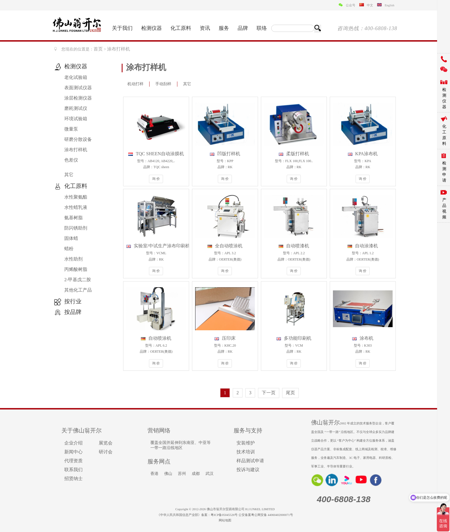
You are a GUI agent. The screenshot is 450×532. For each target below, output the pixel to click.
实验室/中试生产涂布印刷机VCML (164, 245)
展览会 (106, 442)
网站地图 (225, 520)
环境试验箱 (75, 118)
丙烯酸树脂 (75, 269)
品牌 (243, 28)
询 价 (156, 179)
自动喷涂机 (156, 338)
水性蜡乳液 (75, 207)
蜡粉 (68, 248)
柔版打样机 (294, 153)
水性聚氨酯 (75, 197)
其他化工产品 (78, 290)
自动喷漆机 (294, 245)
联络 (262, 28)
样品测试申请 (250, 460)
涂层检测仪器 (78, 98)
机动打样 (135, 84)
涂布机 (362, 338)
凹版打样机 (225, 153)
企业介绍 (73, 442)
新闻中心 (73, 451)
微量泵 (71, 129)
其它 (68, 174)
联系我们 (73, 469)
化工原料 (180, 28)
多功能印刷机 (293, 338)
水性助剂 (73, 259)
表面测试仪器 (78, 87)
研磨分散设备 (78, 139)
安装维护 (245, 442)
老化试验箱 (75, 77)
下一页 (269, 392)
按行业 (73, 301)
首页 (98, 48)
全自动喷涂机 (225, 245)
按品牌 (73, 312)
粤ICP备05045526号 (224, 515)
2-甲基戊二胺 (77, 279)
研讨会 (106, 451)
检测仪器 (151, 28)
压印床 (225, 338)
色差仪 (71, 160)
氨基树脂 (73, 217)
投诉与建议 (247, 469)
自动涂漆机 (363, 245)
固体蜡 (71, 238)
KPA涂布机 (363, 153)
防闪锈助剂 (75, 228)
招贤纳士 (73, 478)
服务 (224, 28)
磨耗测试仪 (75, 108)
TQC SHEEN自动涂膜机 (156, 153)
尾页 (290, 392)
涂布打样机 (75, 149)
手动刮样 (163, 84)
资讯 (205, 28)
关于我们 (122, 28)
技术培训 (245, 451)
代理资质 (73, 460)
